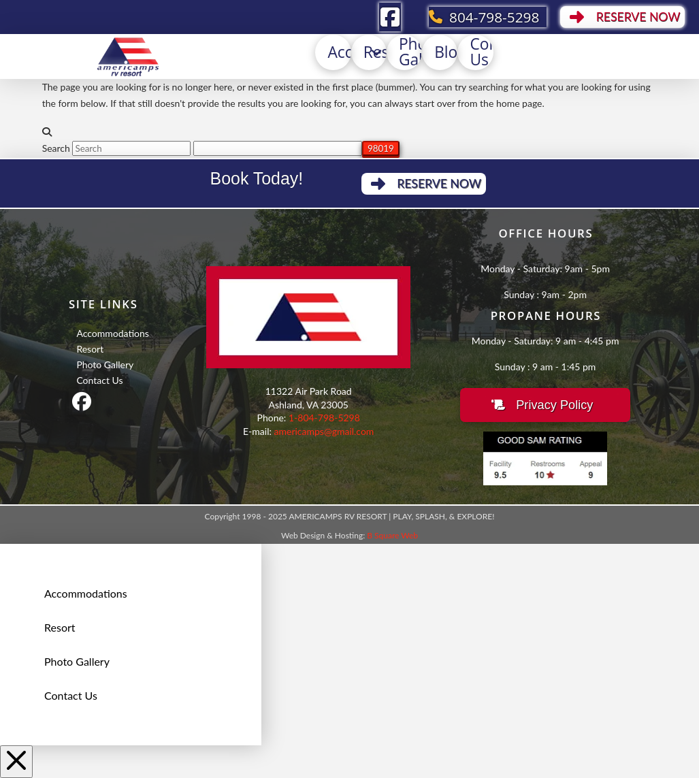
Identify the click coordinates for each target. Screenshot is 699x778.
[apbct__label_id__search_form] (277, 148)
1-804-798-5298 (324, 417)
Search (56, 148)
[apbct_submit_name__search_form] (381, 148)
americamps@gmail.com (324, 431)
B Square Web (392, 535)
